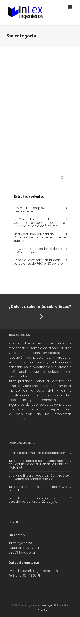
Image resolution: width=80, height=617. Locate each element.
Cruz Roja (43, 610)
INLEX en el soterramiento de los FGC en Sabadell (38, 250)
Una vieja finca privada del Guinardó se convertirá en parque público (40, 237)
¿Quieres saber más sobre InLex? (40, 312)
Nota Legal (46, 605)
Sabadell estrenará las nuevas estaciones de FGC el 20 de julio (38, 262)
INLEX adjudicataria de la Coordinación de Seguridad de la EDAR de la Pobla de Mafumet (39, 222)
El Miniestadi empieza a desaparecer (31, 209)
